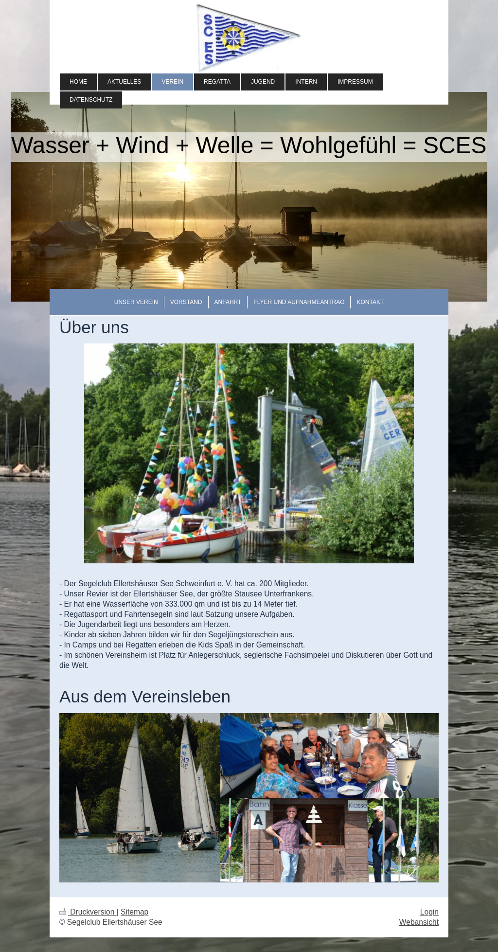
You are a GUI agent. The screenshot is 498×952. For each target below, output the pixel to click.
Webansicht (419, 922)
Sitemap (134, 912)
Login (429, 912)
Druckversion (88, 912)
